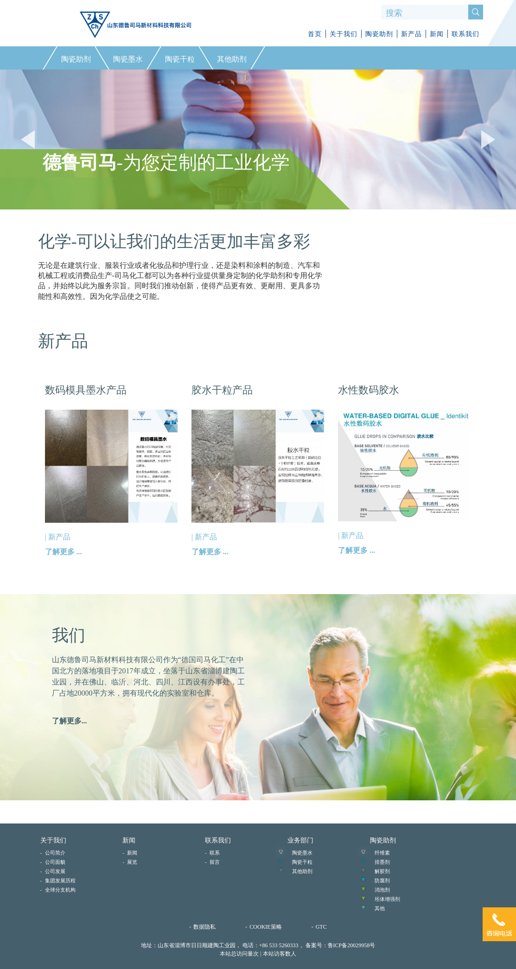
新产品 (411, 34)
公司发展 (55, 871)
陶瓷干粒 (302, 862)
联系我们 (465, 34)
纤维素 (382, 852)
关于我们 (343, 34)
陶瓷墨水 (302, 852)
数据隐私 (204, 927)
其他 (380, 908)
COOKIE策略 (265, 927)
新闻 (437, 34)
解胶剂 (382, 871)
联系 (215, 852)
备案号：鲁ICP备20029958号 (341, 945)
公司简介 (55, 852)
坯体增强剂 (387, 899)
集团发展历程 (60, 880)
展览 (132, 862)
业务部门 (300, 840)
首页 (315, 34)
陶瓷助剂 (379, 34)
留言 (215, 862)
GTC (321, 927)
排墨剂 (382, 862)
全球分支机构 (60, 890)
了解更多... (69, 721)
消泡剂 (382, 890)
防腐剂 (382, 880)
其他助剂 (302, 871)
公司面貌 (55, 862)
